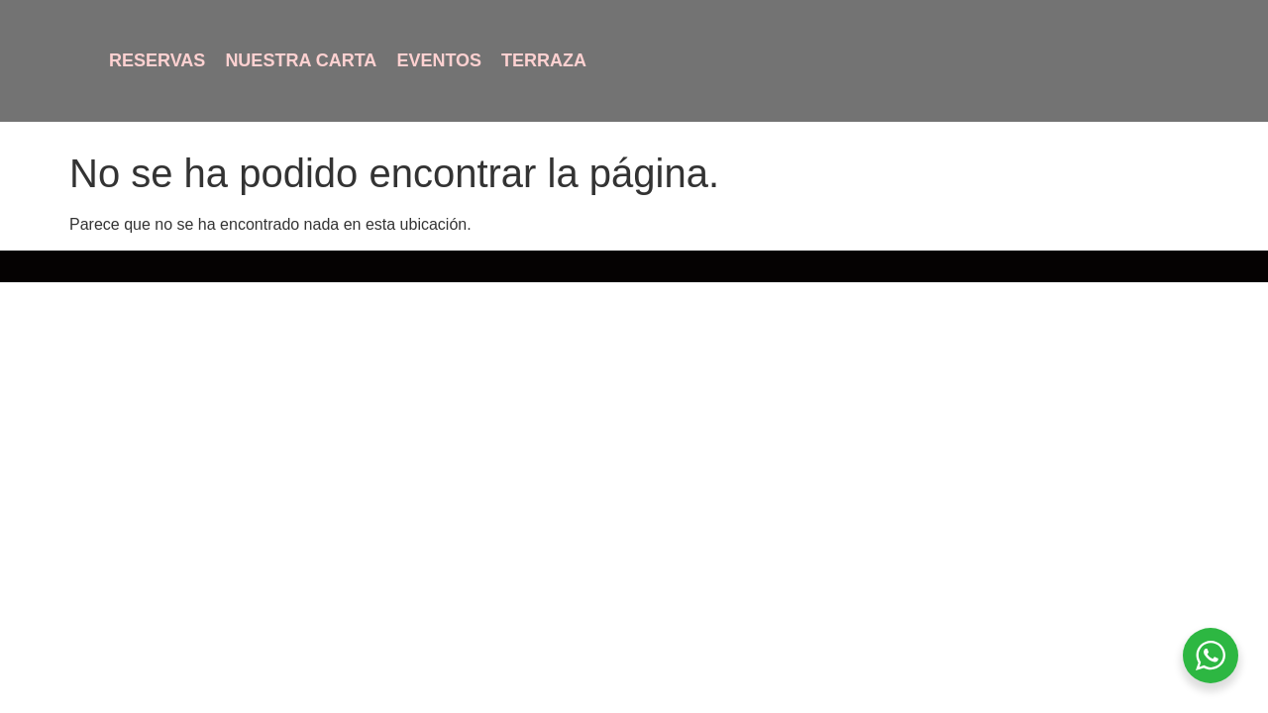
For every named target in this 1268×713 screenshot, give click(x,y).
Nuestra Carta (300, 60)
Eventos (438, 60)
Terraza (543, 60)
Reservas (157, 60)
